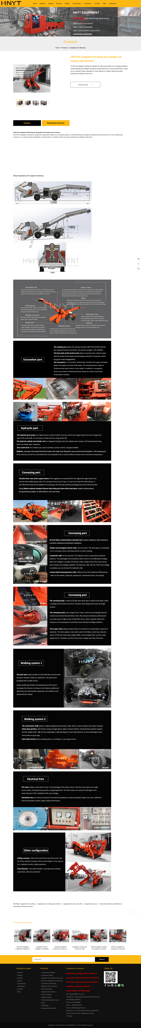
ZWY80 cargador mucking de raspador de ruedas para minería (99, 948)
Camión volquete (46, 994)
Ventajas (50, 3)
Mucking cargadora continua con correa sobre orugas (61, 948)
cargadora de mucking (27, 904)
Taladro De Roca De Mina (49, 986)
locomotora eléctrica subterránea (110, 904)
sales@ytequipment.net (78, 1008)
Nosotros (42, 3)
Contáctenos (88, 3)
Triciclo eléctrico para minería (50, 1000)
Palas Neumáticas (46, 989)
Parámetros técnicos (55, 123)
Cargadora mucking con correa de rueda (79, 948)
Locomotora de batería (48, 972)
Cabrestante (45, 1005)
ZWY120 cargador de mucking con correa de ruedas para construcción (118, 948)
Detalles (27, 123)
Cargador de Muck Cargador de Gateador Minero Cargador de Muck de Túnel (42, 948)
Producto (59, 3)
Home (35, 3)
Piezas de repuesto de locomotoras (52, 981)
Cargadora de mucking (77, 48)
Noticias (67, 3)
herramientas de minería (48, 1008)
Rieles (43, 1003)
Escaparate (112, 3)
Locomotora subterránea (48, 983)
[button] (49, 102)
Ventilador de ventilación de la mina (52, 978)
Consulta (97, 3)
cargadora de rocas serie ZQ (72, 904)
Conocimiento (76, 3)
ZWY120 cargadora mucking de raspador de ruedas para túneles (22, 948)
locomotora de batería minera (22, 906)
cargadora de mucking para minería (49, 904)
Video (104, 3)
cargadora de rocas (90, 904)
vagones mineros (46, 997)
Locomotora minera (47, 975)
